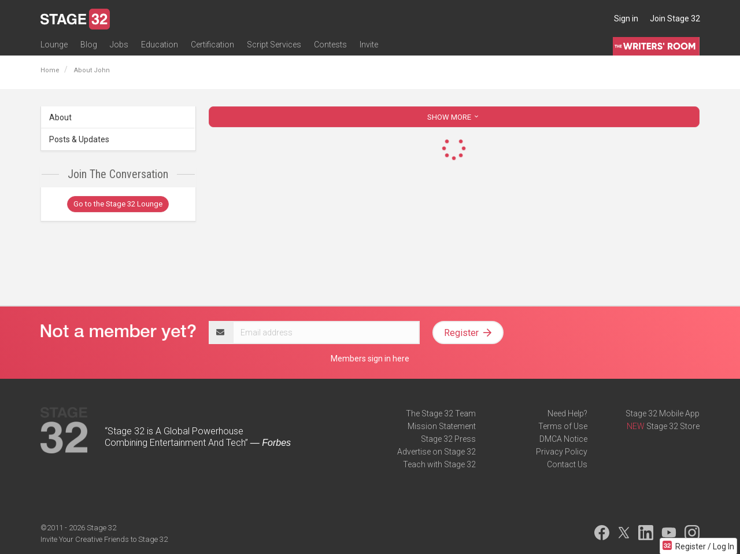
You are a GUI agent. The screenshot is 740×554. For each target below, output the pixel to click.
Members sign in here (370, 358)
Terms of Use (562, 426)
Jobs (119, 44)
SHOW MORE (453, 117)
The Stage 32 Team (441, 413)
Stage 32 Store (673, 426)
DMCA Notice (563, 439)
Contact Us (567, 464)
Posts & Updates (79, 139)
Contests (330, 44)
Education (159, 44)
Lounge (54, 44)
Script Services (274, 44)
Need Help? (567, 413)
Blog (88, 44)
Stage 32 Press (448, 439)
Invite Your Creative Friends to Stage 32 (104, 539)
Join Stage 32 (675, 18)
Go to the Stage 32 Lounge (117, 204)
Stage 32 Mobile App (663, 413)
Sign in (626, 18)
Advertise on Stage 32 (436, 451)
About (60, 117)
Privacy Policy (561, 451)
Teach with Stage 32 (439, 464)
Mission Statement (442, 426)
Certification (212, 44)
